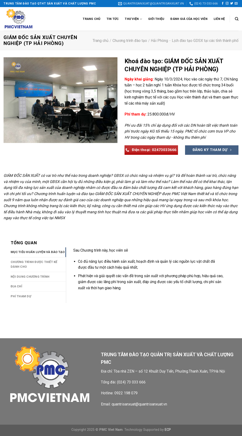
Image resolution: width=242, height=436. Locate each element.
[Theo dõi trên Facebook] (222, 3)
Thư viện (133, 19)
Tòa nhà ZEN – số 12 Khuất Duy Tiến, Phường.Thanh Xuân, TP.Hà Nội (170, 371)
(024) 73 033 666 (131, 382)
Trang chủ (91, 19)
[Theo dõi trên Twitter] (231, 3)
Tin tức (113, 19)
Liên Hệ (219, 19)
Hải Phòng (159, 40)
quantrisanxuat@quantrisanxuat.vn (139, 404)
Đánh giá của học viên (188, 19)
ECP (168, 430)
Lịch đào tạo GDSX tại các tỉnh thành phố (205, 40)
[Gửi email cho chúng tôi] (236, 3)
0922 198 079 (126, 393)
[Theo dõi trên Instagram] (227, 3)
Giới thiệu (156, 19)
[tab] (38, 252)
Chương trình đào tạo (129, 40)
